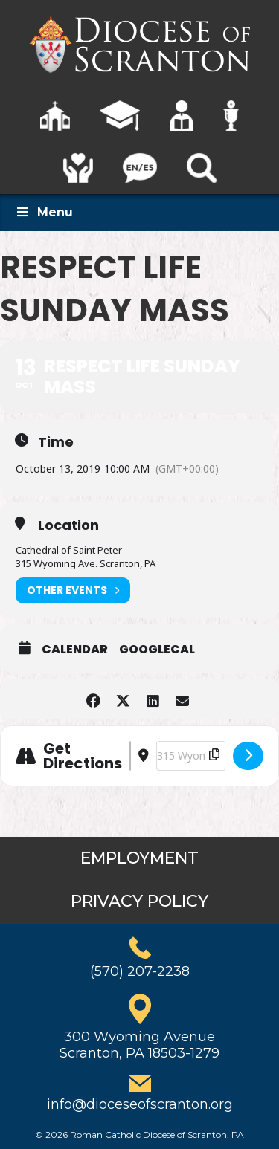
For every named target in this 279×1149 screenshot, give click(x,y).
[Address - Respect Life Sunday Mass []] (130, 756)
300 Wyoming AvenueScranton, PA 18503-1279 (139, 1045)
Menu (44, 212)
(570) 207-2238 (140, 971)
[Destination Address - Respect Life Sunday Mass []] (190, 756)
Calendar (75, 649)
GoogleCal (157, 649)
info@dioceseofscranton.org (140, 1104)
